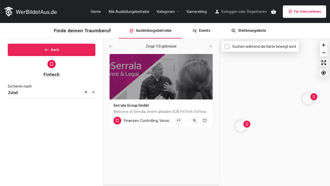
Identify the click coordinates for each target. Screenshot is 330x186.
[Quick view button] (195, 121)
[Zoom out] (323, 52)
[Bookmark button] (205, 121)
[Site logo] (31, 11)
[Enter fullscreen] (323, 62)
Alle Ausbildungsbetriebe (129, 12)
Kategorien (166, 12)
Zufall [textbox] (48, 97)
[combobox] (51, 97)
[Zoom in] (323, 45)
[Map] (274, 112)
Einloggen (229, 12)
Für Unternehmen (304, 11)
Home (96, 12)
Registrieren (257, 12)
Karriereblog (197, 12)
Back (51, 51)
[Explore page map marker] (241, 126)
